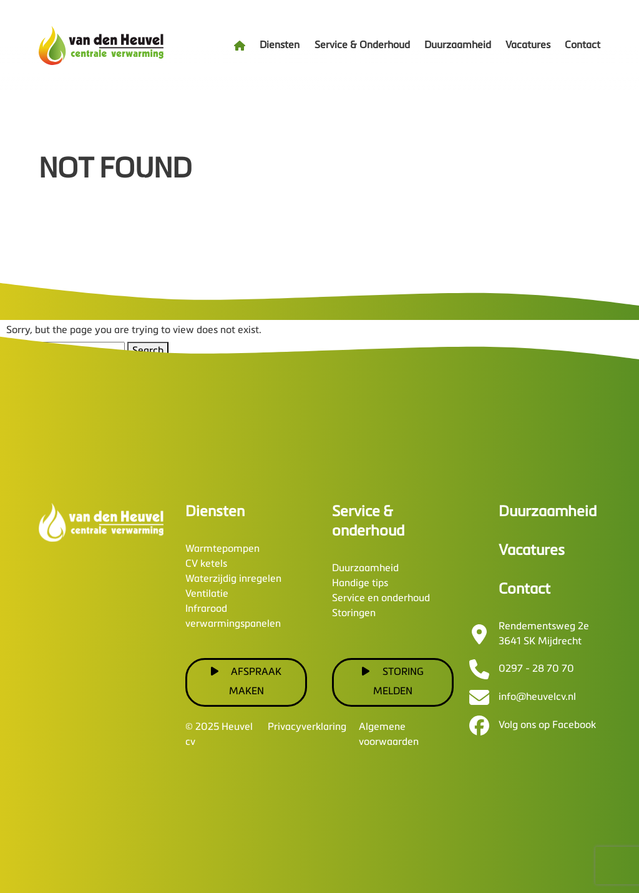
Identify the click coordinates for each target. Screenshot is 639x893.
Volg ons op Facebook (547, 726)
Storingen (354, 614)
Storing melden (393, 681)
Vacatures (527, 46)
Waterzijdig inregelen (233, 579)
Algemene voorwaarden (389, 734)
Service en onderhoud (381, 599)
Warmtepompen (222, 549)
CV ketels (206, 564)
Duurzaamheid (457, 46)
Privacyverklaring (307, 727)
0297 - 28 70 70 (536, 669)
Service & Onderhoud (362, 46)
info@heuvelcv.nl (537, 697)
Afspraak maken (246, 681)
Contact (582, 46)
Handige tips (360, 584)
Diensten (280, 46)
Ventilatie (206, 594)
